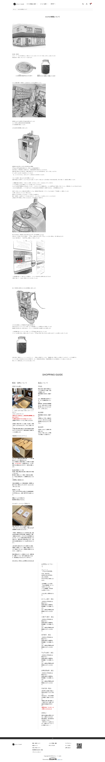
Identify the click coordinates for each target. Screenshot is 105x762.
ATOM (53, 745)
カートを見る (67, 745)
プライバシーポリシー (36, 752)
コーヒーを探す (43, 4)
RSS (50, 745)
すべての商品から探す (31, 4)
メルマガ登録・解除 (53, 743)
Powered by (52, 759)
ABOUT (52, 4)
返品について (35, 745)
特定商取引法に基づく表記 (37, 749)
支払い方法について (36, 747)
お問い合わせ (67, 747)
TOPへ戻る (52, 738)
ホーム (14, 9)
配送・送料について (36, 743)
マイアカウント (68, 743)
